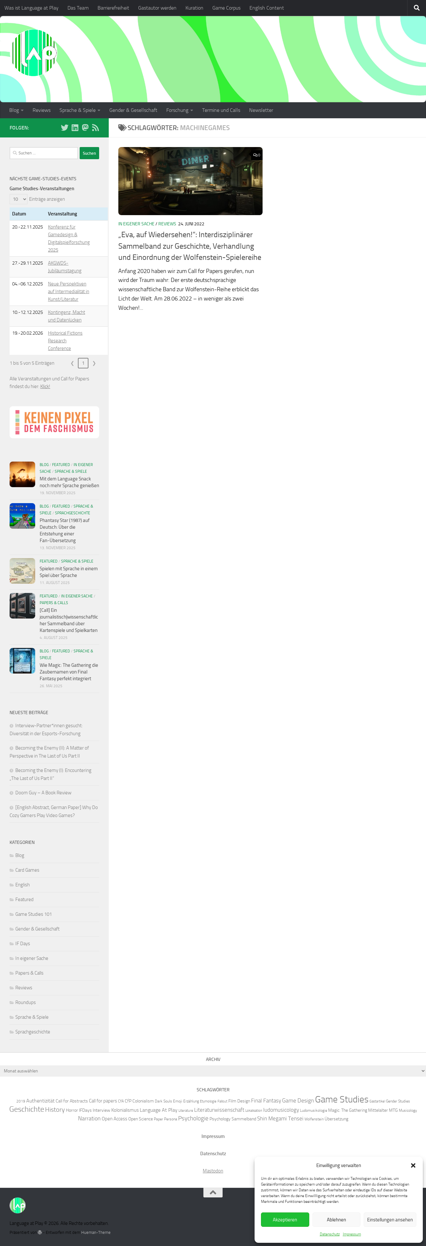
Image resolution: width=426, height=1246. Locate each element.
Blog (14, 110)
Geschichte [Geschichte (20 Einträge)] (26, 1109)
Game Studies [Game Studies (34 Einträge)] (341, 1099)
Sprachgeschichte (72, 513)
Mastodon (213, 1171)
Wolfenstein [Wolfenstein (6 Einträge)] (314, 1119)
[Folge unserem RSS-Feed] (95, 127)
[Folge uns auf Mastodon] (85, 127)
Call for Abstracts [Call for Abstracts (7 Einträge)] (72, 1100)
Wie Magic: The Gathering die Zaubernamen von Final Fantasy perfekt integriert (69, 671)
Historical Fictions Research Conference (65, 340)
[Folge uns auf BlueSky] (64, 127)
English (22, 885)
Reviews (42, 110)
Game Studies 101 (33, 914)
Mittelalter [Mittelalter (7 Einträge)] (378, 1110)
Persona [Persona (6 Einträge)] (170, 1119)
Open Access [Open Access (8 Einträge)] (114, 1119)
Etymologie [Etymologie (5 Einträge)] (208, 1101)
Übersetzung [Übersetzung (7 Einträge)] (336, 1118)
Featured (61, 465)
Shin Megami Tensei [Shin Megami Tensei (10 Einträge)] (280, 1118)
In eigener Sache (136, 224)
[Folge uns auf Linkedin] (75, 127)
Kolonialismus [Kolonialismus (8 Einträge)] (125, 1110)
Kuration (194, 8)
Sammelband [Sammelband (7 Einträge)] (244, 1118)
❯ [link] (94, 363)
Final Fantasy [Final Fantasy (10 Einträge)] (266, 1100)
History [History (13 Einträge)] (55, 1109)
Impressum (352, 1234)
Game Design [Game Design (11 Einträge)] (298, 1100)
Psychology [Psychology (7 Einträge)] (220, 1118)
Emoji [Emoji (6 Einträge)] (177, 1101)
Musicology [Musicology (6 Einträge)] (408, 1110)
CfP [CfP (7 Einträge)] (128, 1100)
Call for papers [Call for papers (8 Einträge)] (103, 1101)
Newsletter (261, 110)
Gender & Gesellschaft (133, 110)
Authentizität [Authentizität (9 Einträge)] (40, 1101)
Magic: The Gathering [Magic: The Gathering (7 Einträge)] (347, 1110)
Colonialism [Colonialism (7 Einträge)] (143, 1100)
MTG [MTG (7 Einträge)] (393, 1110)
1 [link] (83, 363)
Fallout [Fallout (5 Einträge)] (222, 1101)
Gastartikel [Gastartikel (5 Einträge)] (377, 1101)
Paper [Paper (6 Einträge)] (158, 1119)
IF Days (22, 943)
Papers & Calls (54, 603)
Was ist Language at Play (31, 8)
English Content (266, 8)
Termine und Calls (221, 110)
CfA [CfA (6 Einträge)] (121, 1101)
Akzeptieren (285, 1220)
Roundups (25, 1002)
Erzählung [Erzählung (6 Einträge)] (191, 1101)
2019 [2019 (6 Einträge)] (20, 1101)
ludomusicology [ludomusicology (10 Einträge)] (281, 1110)
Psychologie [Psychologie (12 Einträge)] (193, 1118)
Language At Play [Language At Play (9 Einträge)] (159, 1110)
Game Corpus (226, 8)
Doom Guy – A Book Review (43, 793)
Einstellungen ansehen (390, 1220)
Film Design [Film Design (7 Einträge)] (239, 1100)
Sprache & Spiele (77, 110)
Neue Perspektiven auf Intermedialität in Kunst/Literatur (68, 291)
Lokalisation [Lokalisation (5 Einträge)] (253, 1111)
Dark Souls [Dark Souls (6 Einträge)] (163, 1101)
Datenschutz (330, 1234)
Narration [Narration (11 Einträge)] (89, 1118)
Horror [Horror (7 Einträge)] (72, 1110)
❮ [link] (72, 363)
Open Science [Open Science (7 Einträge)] (140, 1118)
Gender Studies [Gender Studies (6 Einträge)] (398, 1101)
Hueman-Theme (96, 1232)
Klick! (45, 386)
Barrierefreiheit (113, 8)
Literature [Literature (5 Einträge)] (185, 1111)
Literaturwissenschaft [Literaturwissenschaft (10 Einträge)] (219, 1110)
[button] (413, 1165)
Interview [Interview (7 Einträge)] (101, 1110)
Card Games (27, 870)
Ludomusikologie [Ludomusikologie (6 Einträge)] (313, 1110)
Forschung (177, 110)
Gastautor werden (157, 8)
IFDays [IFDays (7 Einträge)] (85, 1110)
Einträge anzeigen (47, 199)
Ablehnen (336, 1220)
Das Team (78, 8)
